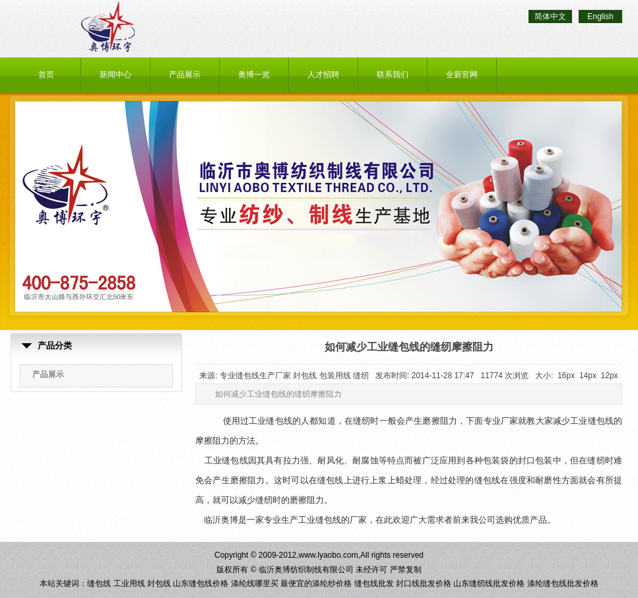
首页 (46, 74)
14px (587, 375)
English (600, 16)
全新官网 (462, 74)
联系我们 (392, 74)
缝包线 (99, 583)
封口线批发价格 (423, 583)
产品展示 (185, 74)
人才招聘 (323, 74)
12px (609, 375)
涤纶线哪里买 (254, 583)
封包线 (159, 583)
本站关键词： (63, 583)
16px (566, 375)
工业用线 (129, 583)
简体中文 (550, 16)
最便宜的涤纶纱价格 (316, 583)
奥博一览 (254, 74)
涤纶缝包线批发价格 (562, 583)
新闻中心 (115, 74)
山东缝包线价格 (200, 583)
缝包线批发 (374, 583)
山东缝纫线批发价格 (489, 583)
